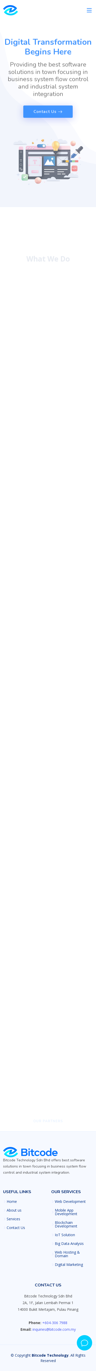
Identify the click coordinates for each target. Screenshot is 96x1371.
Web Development (70, 1201)
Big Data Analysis (69, 1243)
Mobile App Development (66, 1212)
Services (13, 1219)
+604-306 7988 (54, 1322)
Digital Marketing (69, 1264)
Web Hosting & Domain (67, 1254)
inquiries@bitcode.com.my (54, 1329)
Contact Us (16, 1228)
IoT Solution (65, 1235)
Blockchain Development (66, 1224)
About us (14, 1210)
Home (12, 1201)
